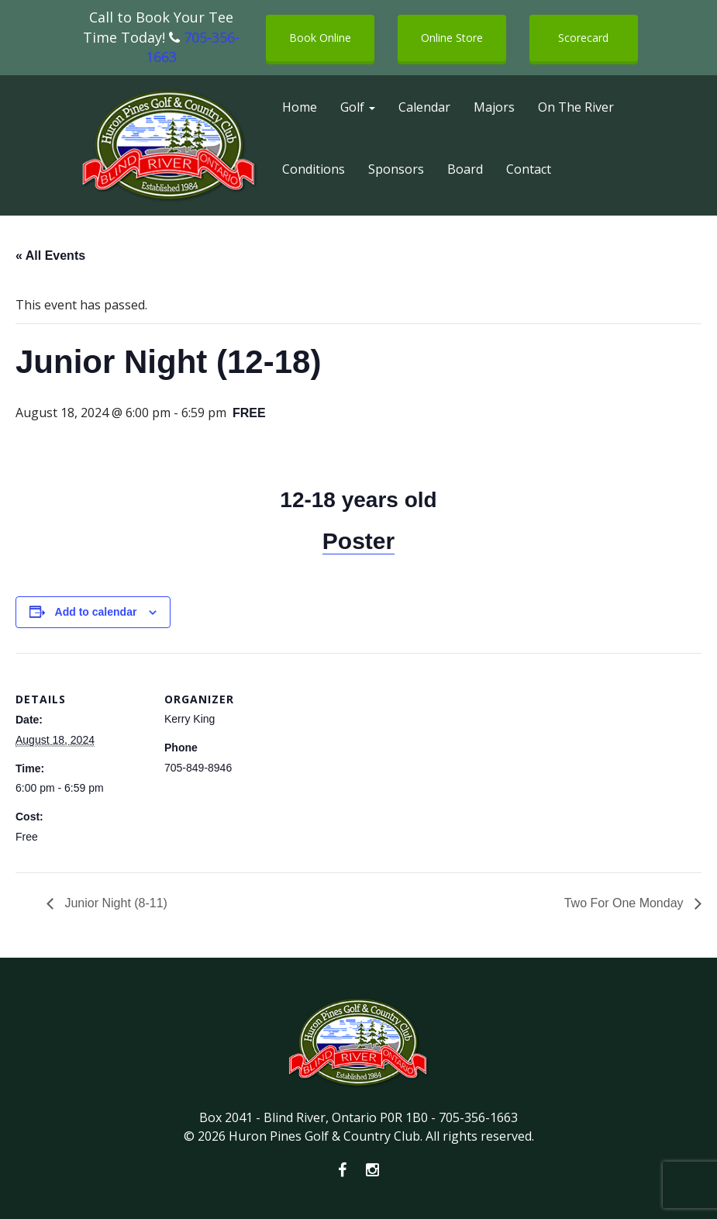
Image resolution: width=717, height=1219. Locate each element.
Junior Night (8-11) (114, 903)
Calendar (424, 107)
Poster (358, 541)
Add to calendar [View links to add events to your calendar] (96, 612)
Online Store (452, 37)
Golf (357, 107)
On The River (576, 107)
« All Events (50, 255)
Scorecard (583, 37)
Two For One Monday (625, 903)
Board (465, 169)
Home (299, 107)
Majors (494, 107)
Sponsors (396, 169)
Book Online (320, 37)
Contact (528, 169)
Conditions (313, 169)
